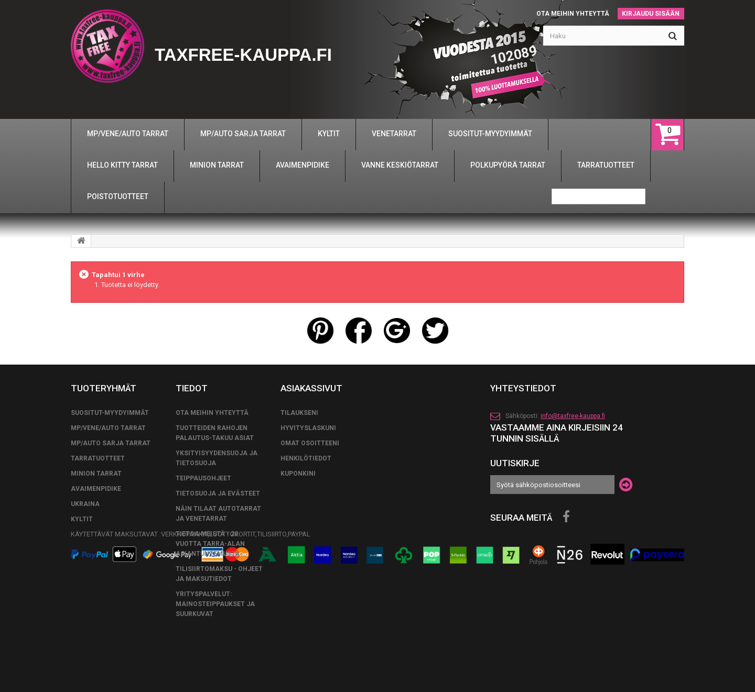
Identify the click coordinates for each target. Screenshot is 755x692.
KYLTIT (82, 519)
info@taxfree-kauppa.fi (573, 416)
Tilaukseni (299, 412)
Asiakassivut (311, 388)
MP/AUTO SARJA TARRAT (110, 443)
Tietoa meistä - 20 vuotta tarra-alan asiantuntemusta (210, 543)
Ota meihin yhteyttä (572, 13)
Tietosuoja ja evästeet (218, 493)
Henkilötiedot (306, 458)
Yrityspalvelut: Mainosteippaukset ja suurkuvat (215, 604)
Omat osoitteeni (310, 443)
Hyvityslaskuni (308, 428)
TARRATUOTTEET (98, 458)
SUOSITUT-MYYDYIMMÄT (110, 412)
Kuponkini (298, 473)
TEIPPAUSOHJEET (203, 478)
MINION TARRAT (96, 473)
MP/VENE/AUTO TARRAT (108, 428)
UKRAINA (85, 504)
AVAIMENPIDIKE (96, 488)
